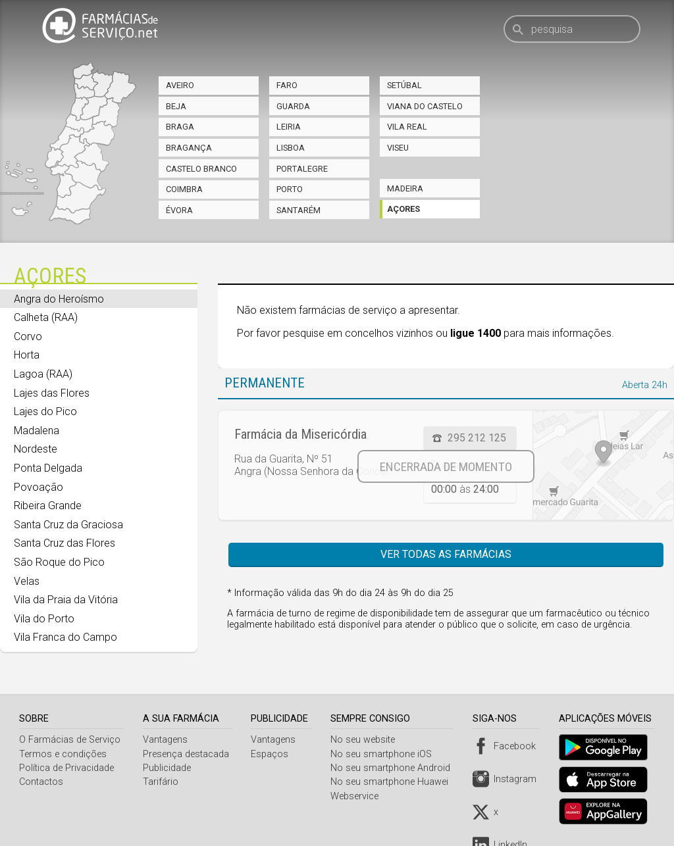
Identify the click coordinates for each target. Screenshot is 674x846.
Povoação (38, 487)
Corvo (28, 336)
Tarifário (161, 781)
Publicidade (167, 768)
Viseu (398, 148)
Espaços (272, 754)
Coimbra (184, 189)
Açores (403, 209)
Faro (287, 85)
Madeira (405, 188)
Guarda (293, 106)
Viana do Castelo (425, 106)
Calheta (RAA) (46, 317)
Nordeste (35, 449)
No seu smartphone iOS (385, 754)
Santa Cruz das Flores (64, 543)
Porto (289, 189)
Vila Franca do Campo (65, 637)
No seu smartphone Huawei (393, 781)
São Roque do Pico (59, 562)
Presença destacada (186, 754)
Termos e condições (63, 754)
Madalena (36, 430)
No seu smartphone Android (394, 768)
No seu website (366, 739)
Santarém (298, 210)
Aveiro (180, 85)
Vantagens (165, 739)
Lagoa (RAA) (43, 374)
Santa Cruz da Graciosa (68, 524)
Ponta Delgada (48, 468)
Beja (176, 106)
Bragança (189, 148)
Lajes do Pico (45, 411)
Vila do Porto (44, 618)
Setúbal (404, 85)
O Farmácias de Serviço (69, 739)
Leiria (288, 127)
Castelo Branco (201, 169)
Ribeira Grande (48, 505)
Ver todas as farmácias (445, 554)
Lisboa (290, 148)
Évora (179, 210)
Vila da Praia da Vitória (66, 599)
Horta (26, 355)
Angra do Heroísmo (59, 299)
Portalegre (302, 169)
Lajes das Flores (52, 393)
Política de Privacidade (66, 768)
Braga (180, 127)
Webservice (358, 796)
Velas (26, 581)
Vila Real (407, 127)
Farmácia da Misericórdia (300, 434)
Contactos (41, 781)
